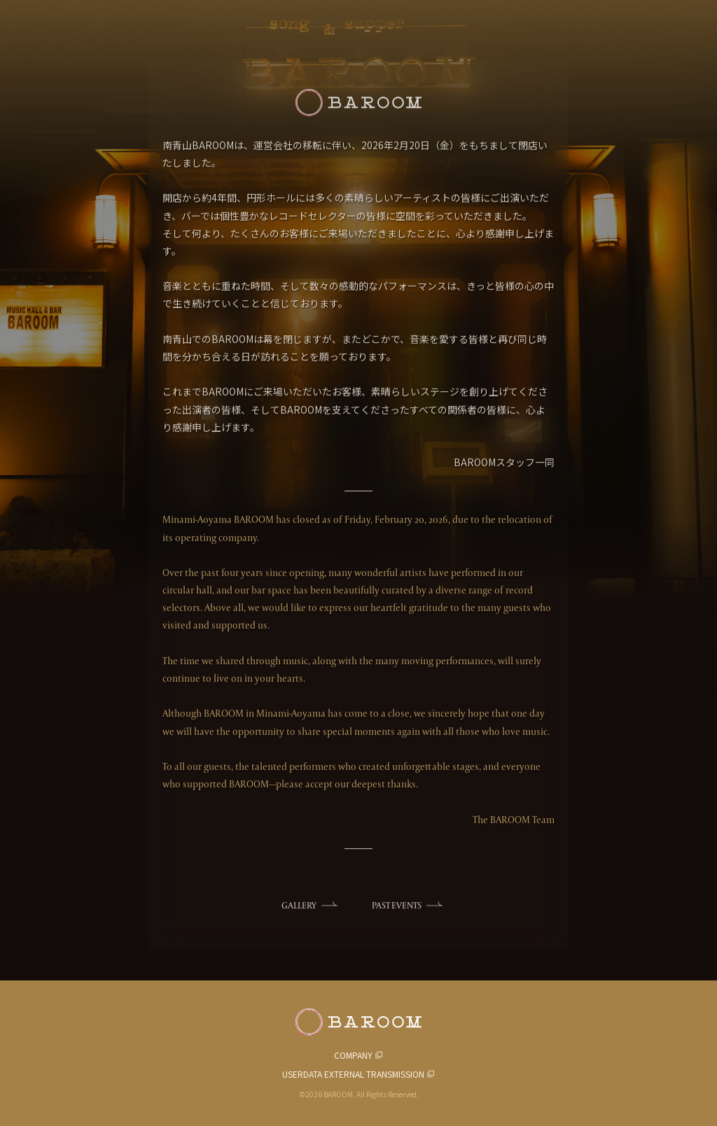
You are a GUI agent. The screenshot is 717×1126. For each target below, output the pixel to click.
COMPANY (353, 1055)
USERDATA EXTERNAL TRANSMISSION (353, 1074)
